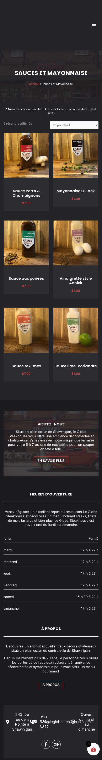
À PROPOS (51, 664)
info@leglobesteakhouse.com (65, 701)
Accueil (34, 63)
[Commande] (74, 104)
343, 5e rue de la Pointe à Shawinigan (22, 700)
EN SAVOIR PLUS (51, 440)
